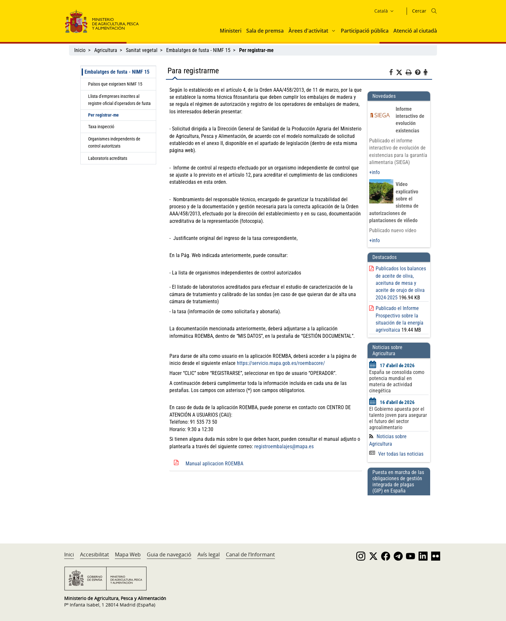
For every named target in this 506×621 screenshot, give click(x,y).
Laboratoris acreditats (107, 158)
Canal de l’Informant (250, 554)
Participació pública (365, 30)
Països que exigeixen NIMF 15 (115, 84)
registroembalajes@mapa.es (284, 446)
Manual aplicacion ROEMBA (214, 464)
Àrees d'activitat (308, 30)
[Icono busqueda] (434, 11)
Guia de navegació (169, 554)
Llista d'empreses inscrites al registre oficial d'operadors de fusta (119, 100)
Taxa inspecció (101, 126)
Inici (69, 554)
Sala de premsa (265, 30)
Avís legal (208, 554)
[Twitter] (401, 73)
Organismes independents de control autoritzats (114, 142)
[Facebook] (392, 73)
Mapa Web (128, 554)
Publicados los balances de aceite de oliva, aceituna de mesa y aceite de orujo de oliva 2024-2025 (401, 283)
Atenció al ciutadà (415, 30)
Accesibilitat (94, 554)
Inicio (80, 50)
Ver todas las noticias (396, 454)
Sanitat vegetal (141, 50)
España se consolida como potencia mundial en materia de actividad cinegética (396, 381)
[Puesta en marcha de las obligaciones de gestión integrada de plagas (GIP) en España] (399, 513)
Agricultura (105, 50)
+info (374, 172)
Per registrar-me (103, 115)
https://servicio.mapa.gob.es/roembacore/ (281, 363)
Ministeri (230, 30)
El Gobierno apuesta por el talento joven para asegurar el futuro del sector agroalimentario (398, 418)
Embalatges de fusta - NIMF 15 (198, 50)
